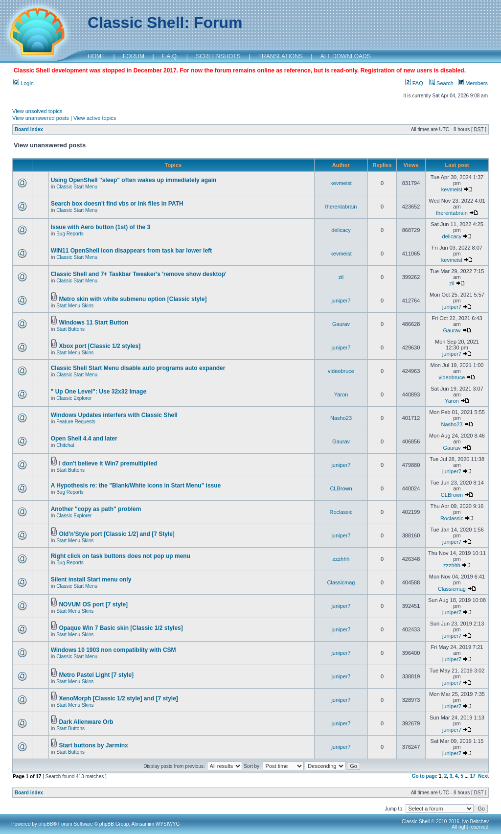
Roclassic (340, 512)
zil (341, 277)
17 (473, 776)
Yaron (341, 394)
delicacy (341, 230)
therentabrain (341, 206)
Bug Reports (70, 233)
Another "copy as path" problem (96, 509)
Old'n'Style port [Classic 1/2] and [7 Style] (116, 534)
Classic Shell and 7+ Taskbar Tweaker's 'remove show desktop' (139, 274)
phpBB (46, 824)
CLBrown (341, 488)
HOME (96, 56)
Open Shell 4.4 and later (84, 438)
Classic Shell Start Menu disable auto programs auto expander (138, 368)
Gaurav (341, 324)
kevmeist (340, 183)
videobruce (341, 371)
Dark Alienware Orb (86, 721)
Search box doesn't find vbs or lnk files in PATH (117, 203)
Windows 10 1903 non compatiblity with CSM (113, 650)
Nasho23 (341, 418)
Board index (29, 129)
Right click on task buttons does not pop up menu (120, 556)
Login (23, 83)
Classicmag (341, 582)
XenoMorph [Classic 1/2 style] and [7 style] (118, 698)
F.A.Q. (170, 56)
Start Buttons (70, 329)
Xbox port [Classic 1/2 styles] (99, 346)
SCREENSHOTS (218, 56)
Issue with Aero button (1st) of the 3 (101, 227)
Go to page (424, 776)
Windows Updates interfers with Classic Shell (114, 415)
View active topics (94, 118)
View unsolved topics (37, 111)
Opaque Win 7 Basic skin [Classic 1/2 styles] (120, 628)
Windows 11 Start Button (93, 322)
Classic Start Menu (76, 186)
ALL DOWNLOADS (345, 56)
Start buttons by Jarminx (93, 745)
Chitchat (65, 445)
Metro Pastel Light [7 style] (96, 675)
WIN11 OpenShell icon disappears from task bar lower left (131, 250)
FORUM (133, 56)
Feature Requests (75, 421)
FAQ (414, 83)
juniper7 (340, 300)
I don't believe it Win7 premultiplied (108, 463)
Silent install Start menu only (91, 579)
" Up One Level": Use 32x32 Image (98, 391)
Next (483, 776)
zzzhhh (341, 559)
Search (441, 83)
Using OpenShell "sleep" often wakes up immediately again (134, 180)
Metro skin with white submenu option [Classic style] (132, 299)
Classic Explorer (73, 398)
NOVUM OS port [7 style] (93, 604)
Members (473, 83)
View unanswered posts (40, 118)
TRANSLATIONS (280, 56)
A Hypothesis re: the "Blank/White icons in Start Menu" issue (136, 485)
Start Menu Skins (74, 305)
